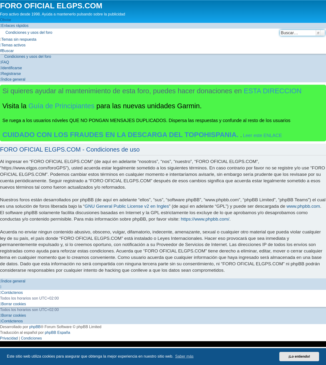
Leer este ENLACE (262, 135)
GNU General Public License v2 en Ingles (127, 206)
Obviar (5, 20)
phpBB (35, 327)
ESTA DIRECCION (273, 91)
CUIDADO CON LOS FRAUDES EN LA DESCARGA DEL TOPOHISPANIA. (121, 134)
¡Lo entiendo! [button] (299, 356)
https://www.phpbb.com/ (205, 219)
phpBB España (57, 332)
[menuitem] (163, 32)
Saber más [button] (184, 356)
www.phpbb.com (303, 206)
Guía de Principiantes (61, 106)
